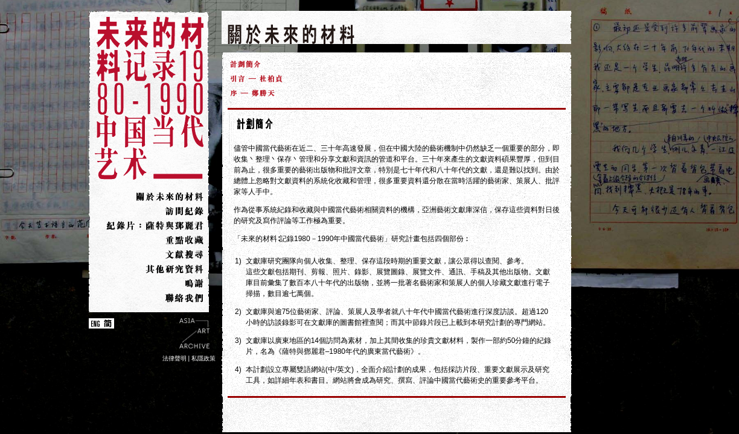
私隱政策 (203, 358)
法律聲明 (174, 358)
